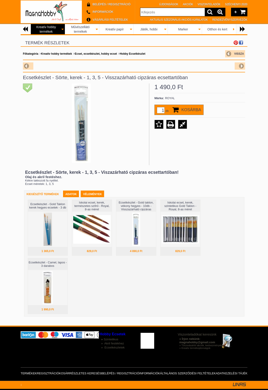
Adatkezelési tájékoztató (237, 373)
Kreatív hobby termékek (56, 53)
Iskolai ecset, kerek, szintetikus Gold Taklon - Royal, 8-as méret (180, 206)
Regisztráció (48, 373)
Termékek (29, 373)
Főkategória (30, 53)
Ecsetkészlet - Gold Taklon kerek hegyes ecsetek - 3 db (47, 205)
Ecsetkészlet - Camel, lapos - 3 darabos (48, 264)
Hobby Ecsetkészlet (132, 53)
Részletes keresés (85, 373)
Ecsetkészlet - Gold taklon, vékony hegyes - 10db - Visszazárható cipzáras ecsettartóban (136, 207)
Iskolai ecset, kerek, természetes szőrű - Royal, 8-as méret (92, 206)
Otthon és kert (217, 29)
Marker (183, 29)
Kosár (64, 373)
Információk (149, 373)
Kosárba (191, 110)
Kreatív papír (114, 29)
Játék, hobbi (149, 29)
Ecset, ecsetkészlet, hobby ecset (96, 53)
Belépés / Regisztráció (120, 373)
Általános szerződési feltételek (188, 373)
